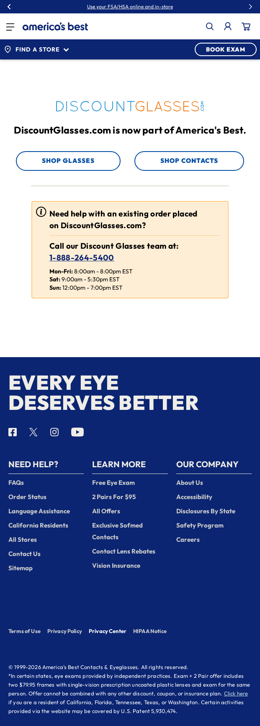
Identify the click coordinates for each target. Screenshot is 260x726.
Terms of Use (24, 631)
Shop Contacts (189, 161)
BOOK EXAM (225, 49)
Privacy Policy (64, 631)
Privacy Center (107, 632)
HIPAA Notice (150, 631)
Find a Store (36, 49)
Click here (236, 693)
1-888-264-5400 (81, 257)
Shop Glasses (68, 161)
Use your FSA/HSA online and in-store (130, 7)
